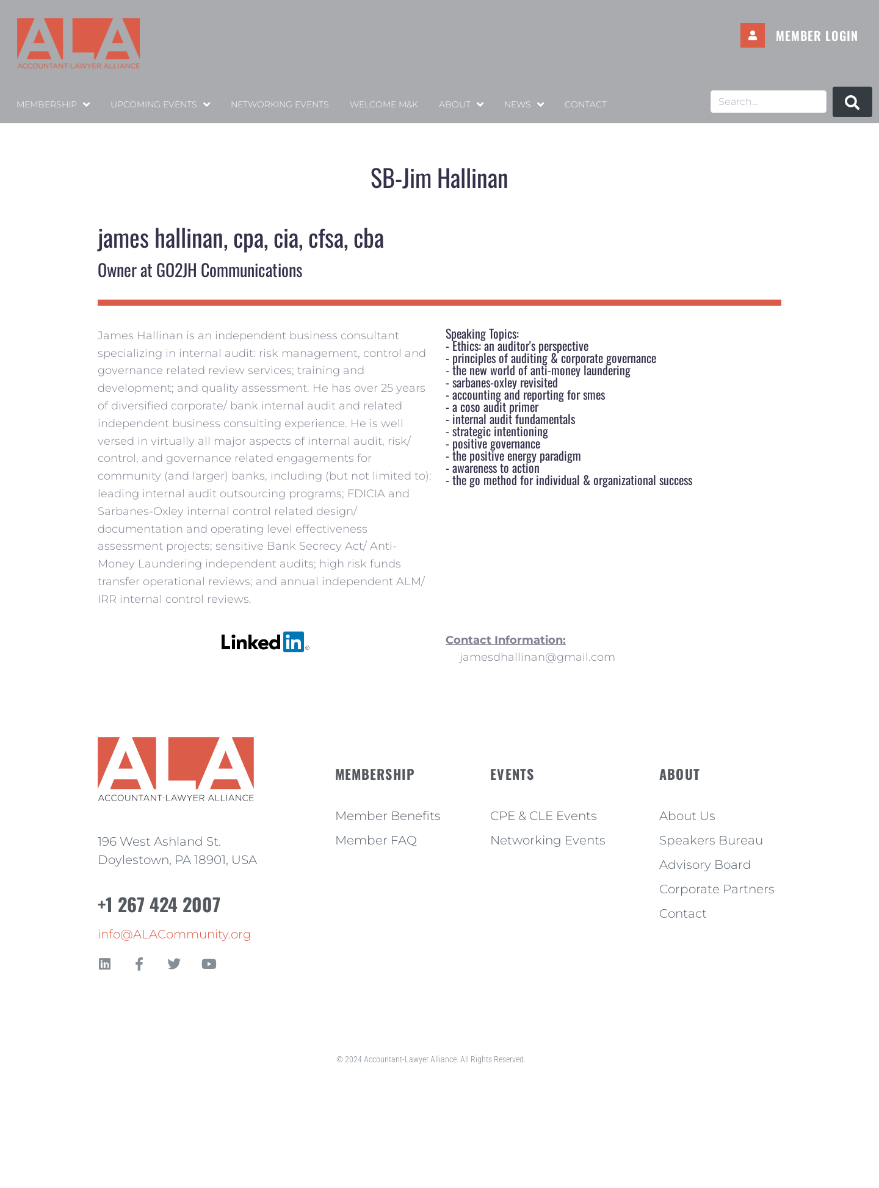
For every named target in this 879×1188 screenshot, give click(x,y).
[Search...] (769, 101)
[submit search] (852, 102)
